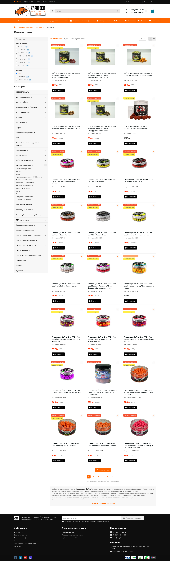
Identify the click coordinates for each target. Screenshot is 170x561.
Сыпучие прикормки (23, 200)
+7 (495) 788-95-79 (134, 10)
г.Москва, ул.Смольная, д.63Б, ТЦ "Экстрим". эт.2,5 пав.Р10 (131, 547)
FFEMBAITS (22, 50)
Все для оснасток (31, 113)
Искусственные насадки (25, 183)
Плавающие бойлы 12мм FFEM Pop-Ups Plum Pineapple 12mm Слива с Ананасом (66, 340)
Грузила (31, 118)
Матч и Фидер (31, 156)
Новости (132, 21)
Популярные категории (74, 528)
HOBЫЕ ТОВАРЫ (22, 93)
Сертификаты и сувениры (26, 241)
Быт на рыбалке (31, 103)
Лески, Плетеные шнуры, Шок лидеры (31, 144)
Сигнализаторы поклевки (31, 246)
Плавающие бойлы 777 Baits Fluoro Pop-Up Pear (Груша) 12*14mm (66, 445)
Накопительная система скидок (74, 541)
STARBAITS (22, 66)
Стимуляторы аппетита (24, 197)
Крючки (19, 138)
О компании (18, 532)
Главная (38, 1)
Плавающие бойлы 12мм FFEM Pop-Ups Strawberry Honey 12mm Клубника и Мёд (102, 340)
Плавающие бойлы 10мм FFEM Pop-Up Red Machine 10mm (138, 181)
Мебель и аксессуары (31, 161)
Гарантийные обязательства (25, 544)
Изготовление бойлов (24, 180)
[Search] (87, 11)
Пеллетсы (19, 194)
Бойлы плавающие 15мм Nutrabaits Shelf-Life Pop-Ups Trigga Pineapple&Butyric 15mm (102, 129)
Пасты (18, 192)
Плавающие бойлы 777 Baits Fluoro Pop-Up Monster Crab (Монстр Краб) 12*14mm (138, 393)
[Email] (91, 518)
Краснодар (28, 2)
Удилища (31, 271)
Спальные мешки (31, 251)
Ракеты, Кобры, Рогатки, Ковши (31, 236)
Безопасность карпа (31, 98)
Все (18, 74)
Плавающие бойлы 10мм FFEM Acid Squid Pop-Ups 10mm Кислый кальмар (66, 182)
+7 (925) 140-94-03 (134, 12)
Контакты (52, 1)
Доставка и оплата (58, 21)
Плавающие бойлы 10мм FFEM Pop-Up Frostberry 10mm (102, 181)
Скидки (119, 21)
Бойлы (39, 28)
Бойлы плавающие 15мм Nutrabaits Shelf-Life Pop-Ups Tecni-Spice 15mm (138, 75)
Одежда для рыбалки (31, 210)
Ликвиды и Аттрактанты (24, 186)
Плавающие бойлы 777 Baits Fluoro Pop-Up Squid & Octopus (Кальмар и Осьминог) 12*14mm (138, 446)
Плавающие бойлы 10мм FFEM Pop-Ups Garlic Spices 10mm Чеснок (66, 285)
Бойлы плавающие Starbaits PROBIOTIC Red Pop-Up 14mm (136, 128)
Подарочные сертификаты (83, 21)
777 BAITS (22, 47)
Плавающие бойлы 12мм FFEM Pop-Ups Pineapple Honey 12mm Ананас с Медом (139, 286)
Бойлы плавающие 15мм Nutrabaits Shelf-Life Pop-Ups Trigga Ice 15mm (66, 128)
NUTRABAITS (23, 63)
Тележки (19, 266)
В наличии (22, 77)
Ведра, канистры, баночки (31, 108)
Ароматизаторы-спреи (24, 169)
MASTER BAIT (23, 60)
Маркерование (31, 151)
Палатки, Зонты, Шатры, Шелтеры (31, 215)
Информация (20, 528)
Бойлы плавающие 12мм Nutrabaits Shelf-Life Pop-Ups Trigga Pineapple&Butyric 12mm (102, 76)
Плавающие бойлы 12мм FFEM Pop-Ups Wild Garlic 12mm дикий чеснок (66, 392)
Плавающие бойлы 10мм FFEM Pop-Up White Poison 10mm (102, 234)
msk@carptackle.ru (119, 538)
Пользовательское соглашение (26, 541)
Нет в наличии (23, 80)
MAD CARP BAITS (24, 57)
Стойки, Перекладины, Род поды (31, 256)
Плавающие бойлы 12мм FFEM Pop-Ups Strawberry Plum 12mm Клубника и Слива (139, 340)
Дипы (18, 175)
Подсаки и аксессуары (25, 231)
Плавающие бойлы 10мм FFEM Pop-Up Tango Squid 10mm (66, 234)
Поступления (104, 21)
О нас (45, 1)
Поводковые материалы (31, 226)
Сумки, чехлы (31, 261)
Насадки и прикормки (26, 28)
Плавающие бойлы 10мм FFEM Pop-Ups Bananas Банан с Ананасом (138, 234)
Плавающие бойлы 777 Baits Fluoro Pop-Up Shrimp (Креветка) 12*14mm (102, 445)
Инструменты (31, 123)
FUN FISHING (23, 54)
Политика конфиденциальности (26, 538)
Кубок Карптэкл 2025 (70, 538)
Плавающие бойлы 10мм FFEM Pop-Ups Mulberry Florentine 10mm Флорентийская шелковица (102, 286)
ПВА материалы (31, 221)
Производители (68, 532)
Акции (145, 21)
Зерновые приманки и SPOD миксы (29, 177)
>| (117, 477)
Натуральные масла (23, 189)
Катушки (31, 128)
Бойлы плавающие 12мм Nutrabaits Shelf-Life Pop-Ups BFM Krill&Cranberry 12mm (66, 76)
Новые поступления (24, 205)
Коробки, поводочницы (31, 133)
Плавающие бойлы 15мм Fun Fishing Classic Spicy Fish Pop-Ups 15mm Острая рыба (102, 393)
